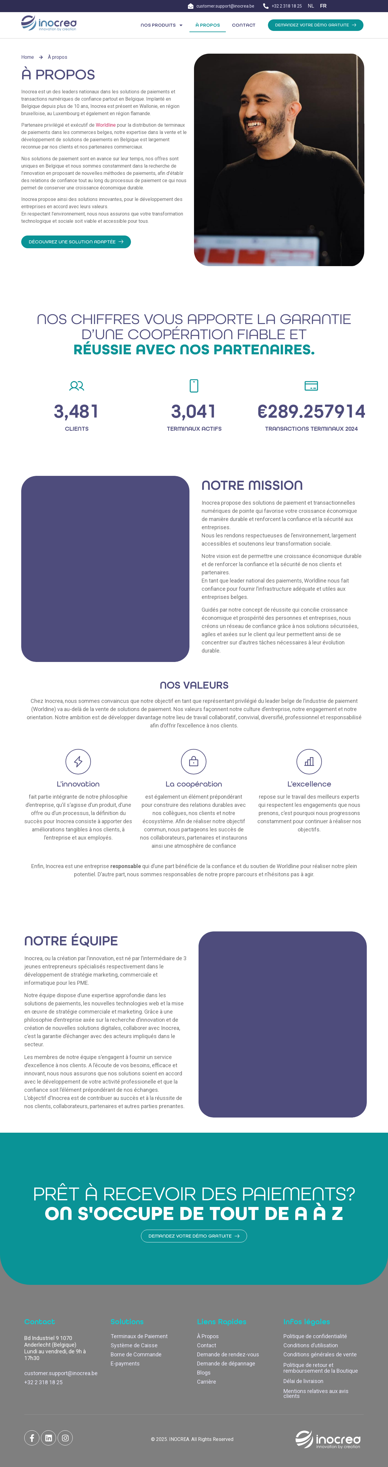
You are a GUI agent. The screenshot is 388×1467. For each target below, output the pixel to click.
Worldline (106, 125)
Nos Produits (162, 25)
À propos (208, 25)
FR (323, 5)
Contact (244, 25)
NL (311, 5)
